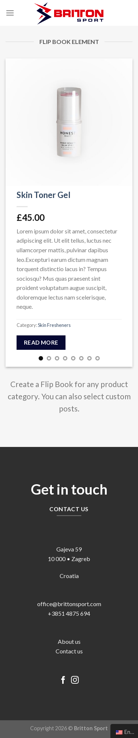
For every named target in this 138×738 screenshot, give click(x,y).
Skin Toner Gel (44, 195)
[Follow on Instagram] (75, 680)
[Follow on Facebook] (63, 680)
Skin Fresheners (54, 325)
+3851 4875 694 (69, 613)
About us (69, 641)
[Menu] (10, 13)
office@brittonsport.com (69, 603)
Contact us (69, 651)
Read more (41, 342)
